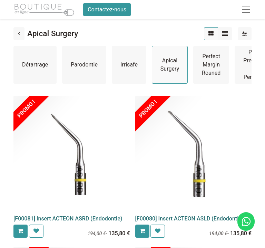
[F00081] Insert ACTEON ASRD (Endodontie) (67, 218)
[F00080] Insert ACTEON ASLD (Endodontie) (189, 218)
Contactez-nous (107, 9)
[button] (20, 231)
